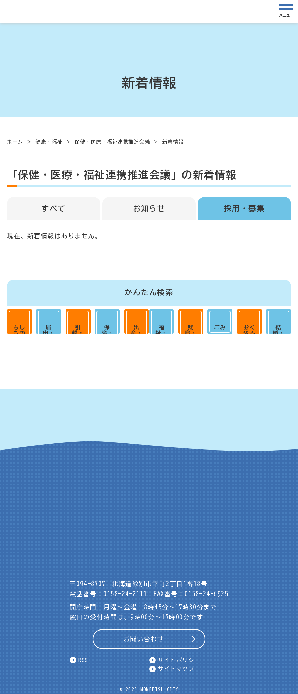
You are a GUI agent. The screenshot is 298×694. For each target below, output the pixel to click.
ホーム (15, 141)
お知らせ (149, 208)
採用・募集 (244, 208)
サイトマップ (176, 669)
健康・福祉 (48, 141)
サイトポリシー (179, 660)
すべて (53, 208)
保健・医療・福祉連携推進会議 (112, 141)
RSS (83, 660)
